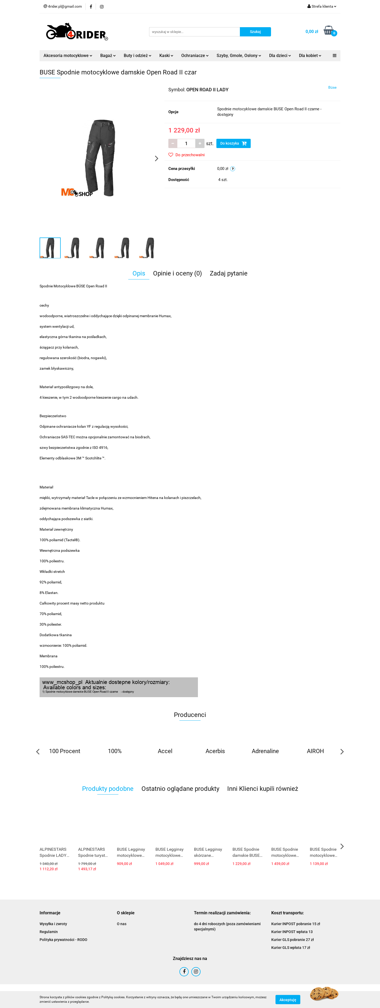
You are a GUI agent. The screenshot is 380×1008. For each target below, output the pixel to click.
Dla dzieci (280, 55)
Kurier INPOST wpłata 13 (292, 932)
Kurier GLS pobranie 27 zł (292, 940)
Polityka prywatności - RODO (63, 940)
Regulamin (49, 932)
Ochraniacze (195, 55)
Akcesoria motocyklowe (68, 55)
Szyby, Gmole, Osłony (239, 55)
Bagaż (108, 55)
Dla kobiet (310, 55)
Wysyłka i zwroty (53, 924)
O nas (121, 924)
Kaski (166, 55)
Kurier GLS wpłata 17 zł (290, 947)
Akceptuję (287, 999)
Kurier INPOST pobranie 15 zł (295, 924)
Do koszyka (233, 143)
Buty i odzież (137, 55)
